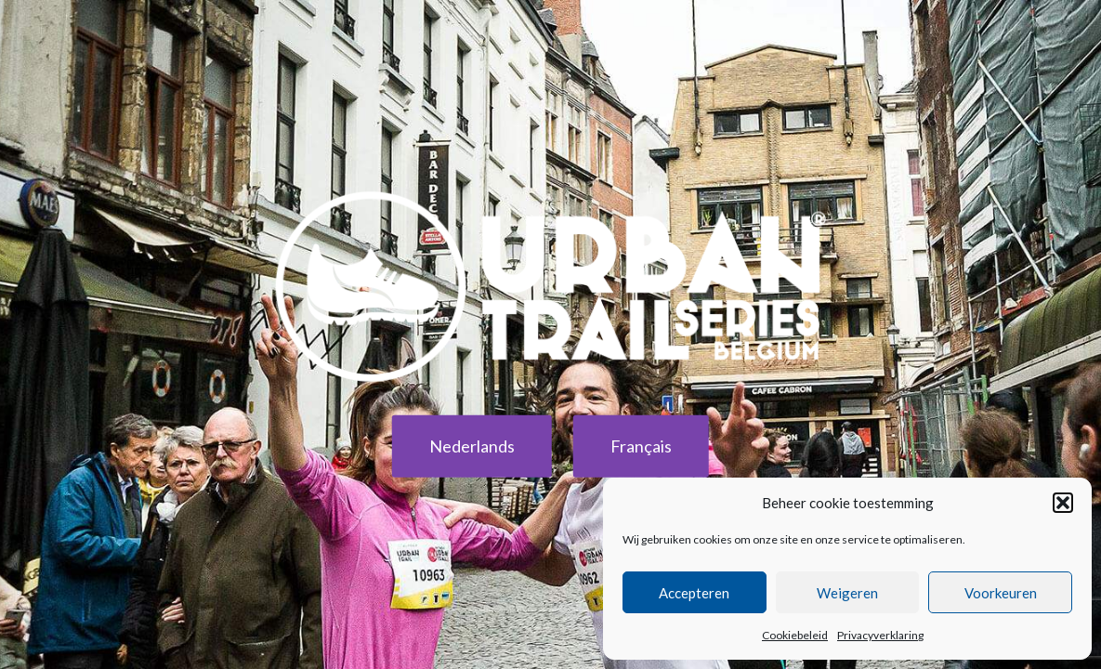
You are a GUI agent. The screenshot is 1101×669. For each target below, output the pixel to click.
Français (641, 446)
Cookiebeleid (795, 635)
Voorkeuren (1000, 592)
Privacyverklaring (880, 635)
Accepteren (694, 592)
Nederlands (472, 446)
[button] (1063, 502)
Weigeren (847, 592)
